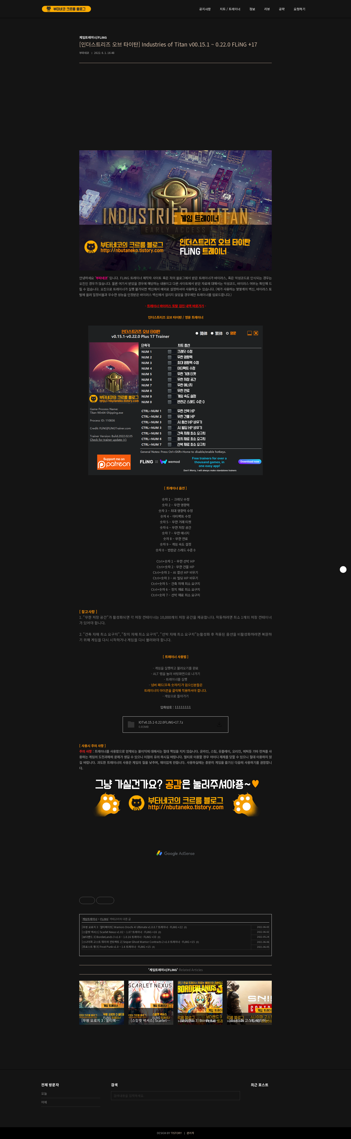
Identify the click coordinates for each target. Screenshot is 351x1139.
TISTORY (176, 1133)
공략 (282, 9)
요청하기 (299, 9)
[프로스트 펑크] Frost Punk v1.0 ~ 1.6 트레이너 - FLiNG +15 (116, 946)
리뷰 (267, 9)
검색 (235, 1095)
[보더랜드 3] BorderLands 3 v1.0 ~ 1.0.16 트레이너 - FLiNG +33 (119, 937)
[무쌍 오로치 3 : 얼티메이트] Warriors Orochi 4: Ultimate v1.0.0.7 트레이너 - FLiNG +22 (132, 927)
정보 (252, 9)
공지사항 (205, 9)
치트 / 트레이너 (230, 9)
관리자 (190, 1133)
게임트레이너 (89, 919)
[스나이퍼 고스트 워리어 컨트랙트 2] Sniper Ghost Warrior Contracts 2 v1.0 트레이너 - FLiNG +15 (138, 942)
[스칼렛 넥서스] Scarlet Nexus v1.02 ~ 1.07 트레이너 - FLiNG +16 (119, 932)
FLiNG (104, 919)
